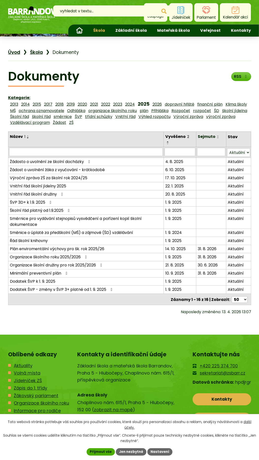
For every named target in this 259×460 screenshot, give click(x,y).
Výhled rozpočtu (154, 116)
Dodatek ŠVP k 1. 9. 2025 (32, 281)
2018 (59, 104)
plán (144, 111)
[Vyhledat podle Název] (86, 152)
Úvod (79, 30)
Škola (99, 30)
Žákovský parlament (36, 394)
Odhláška (76, 111)
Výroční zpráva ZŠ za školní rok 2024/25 (48, 177)
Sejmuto (207, 136)
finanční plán (210, 104)
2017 (48, 104)
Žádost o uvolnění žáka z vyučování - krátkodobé (57, 169)
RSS (240, 78)
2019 (71, 104)
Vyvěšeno (177, 136)
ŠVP (78, 116)
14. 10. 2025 (176, 248)
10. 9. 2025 (175, 273)
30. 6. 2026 (208, 264)
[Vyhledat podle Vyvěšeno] (180, 152)
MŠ (13, 111)
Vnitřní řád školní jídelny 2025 (38, 185)
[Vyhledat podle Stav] (238, 152)
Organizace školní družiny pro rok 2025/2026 (57, 264)
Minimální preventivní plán (39, 273)
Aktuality (23, 364)
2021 (94, 104)
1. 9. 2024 (174, 232)
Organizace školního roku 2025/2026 (49, 256)
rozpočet (202, 111)
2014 (25, 104)
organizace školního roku (112, 111)
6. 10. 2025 (175, 169)
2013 (14, 104)
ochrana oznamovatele (41, 111)
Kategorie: (19, 97)
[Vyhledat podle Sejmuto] (211, 152)
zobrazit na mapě (113, 408)
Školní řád (19, 116)
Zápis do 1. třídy (30, 387)
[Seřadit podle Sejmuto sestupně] (218, 138)
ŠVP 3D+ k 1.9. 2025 (31, 202)
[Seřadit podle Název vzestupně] (28, 136)
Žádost (59, 122)
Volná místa (27, 372)
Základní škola (131, 30)
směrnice (63, 116)
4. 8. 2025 (174, 161)
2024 (130, 104)
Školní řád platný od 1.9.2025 (40, 210)
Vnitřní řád (125, 116)
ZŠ (71, 122)
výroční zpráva (220, 116)
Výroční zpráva (188, 116)
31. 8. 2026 (207, 248)
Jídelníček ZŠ (28, 379)
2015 (37, 104)
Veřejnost (210, 30)
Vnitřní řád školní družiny (37, 194)
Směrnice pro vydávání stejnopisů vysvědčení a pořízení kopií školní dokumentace (76, 221)
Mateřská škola (173, 30)
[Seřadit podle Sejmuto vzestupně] (218, 136)
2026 (157, 104)
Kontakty (241, 30)
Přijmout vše (99, 451)
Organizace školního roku (41, 402)
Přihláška (159, 111)
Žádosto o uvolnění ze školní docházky (51, 161)
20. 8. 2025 (175, 194)
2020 (82, 104)
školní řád (41, 116)
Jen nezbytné (131, 451)
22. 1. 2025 (175, 185)
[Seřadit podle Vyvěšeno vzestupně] (168, 142)
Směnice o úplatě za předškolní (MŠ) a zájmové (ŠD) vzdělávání (71, 232)
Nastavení (162, 451)
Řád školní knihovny (29, 240)
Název (17, 136)
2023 (117, 104)
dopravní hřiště (179, 104)
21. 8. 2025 (175, 264)
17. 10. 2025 (176, 177)
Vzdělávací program (30, 122)
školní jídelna (234, 111)
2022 (105, 104)
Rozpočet (180, 111)
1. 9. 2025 (174, 202)
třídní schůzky (98, 116)
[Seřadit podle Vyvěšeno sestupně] (168, 144)
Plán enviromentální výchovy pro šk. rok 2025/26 (57, 248)
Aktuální (236, 161)
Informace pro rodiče (37, 409)
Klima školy (236, 104)
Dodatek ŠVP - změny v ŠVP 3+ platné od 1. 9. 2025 (62, 289)
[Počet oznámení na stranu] (239, 298)
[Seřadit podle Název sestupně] (28, 138)
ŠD (216, 111)
